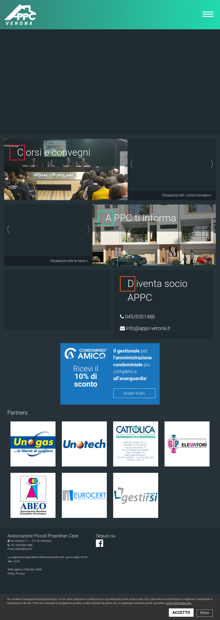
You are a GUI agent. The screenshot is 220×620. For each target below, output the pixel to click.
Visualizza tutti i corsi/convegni (186, 195)
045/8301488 (137, 317)
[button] (137, 165)
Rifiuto (204, 613)
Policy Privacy (16, 573)
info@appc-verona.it (145, 328)
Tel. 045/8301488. (20, 545)
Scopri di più (134, 393)
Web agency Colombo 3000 (25, 569)
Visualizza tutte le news (69, 261)
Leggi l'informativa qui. (179, 603)
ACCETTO (181, 612)
